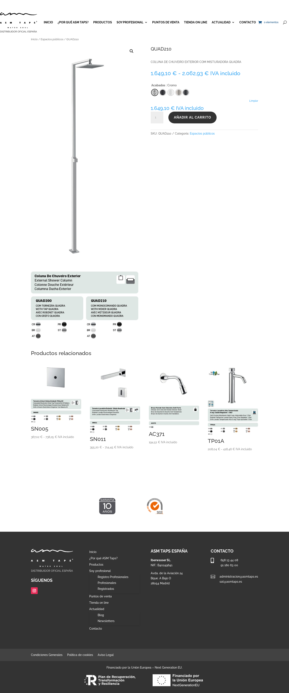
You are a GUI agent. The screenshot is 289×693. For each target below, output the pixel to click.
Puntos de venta (165, 22)
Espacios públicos (52, 39)
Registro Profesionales (113, 577)
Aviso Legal (106, 655)
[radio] (186, 92)
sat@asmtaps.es (231, 581)
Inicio (48, 22)
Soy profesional (130, 22)
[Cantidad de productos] (157, 117)
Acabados (158, 85)
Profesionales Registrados (107, 585)
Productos (102, 22)
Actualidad (221, 22)
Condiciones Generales (47, 655)
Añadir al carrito (192, 117)
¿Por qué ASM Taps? (73, 22)
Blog (101, 615)
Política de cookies (80, 655)
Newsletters (106, 621)
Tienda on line (195, 22)
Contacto (247, 22)
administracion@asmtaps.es (239, 576)
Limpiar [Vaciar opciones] (253, 100)
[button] (131, 51)
